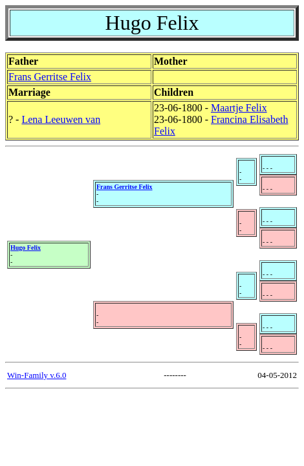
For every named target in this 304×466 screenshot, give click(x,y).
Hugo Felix (25, 247)
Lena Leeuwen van (60, 119)
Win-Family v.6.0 (36, 375)
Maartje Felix (239, 107)
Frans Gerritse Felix (49, 76)
